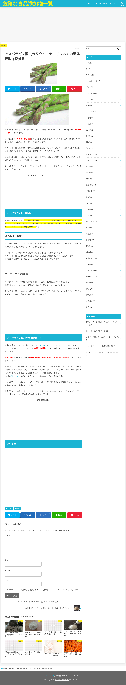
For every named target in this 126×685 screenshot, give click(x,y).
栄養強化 (3, 45)
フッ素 (89, 99)
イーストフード (93, 81)
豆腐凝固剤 (91, 258)
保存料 (89, 118)
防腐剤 (89, 295)
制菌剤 (89, 142)
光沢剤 (89, 130)
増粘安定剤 (92, 160)
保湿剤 (89, 124)
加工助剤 (90, 148)
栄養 (89, 179)
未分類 (89, 173)
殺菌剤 (89, 197)
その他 (90, 75)
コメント (8, 535)
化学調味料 (91, 154)
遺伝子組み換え (93, 270)
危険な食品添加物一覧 (28, 3)
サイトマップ (114, 3)
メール (8, 570)
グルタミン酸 (15, 376)
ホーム (89, 3)
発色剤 (89, 234)
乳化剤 (89, 105)
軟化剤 (89, 264)
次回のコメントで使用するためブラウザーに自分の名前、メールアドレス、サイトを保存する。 (44, 590)
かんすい (90, 69)
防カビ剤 (90, 289)
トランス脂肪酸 (93, 93)
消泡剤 (89, 203)
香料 (89, 307)
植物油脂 (90, 191)
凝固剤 (89, 136)
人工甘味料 (92, 111)
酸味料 (89, 283)
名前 (7, 560)
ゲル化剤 (90, 87)
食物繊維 (90, 301)
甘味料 (89, 228)
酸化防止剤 (91, 277)
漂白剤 (89, 209)
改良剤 (89, 166)
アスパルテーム (39, 345)
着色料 (90, 240)
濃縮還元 (90, 215)
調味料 (18, 508)
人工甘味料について (100, 3)
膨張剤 (89, 246)
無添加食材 (91, 221)
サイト (7, 580)
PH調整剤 (91, 63)
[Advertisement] (63, 25)
